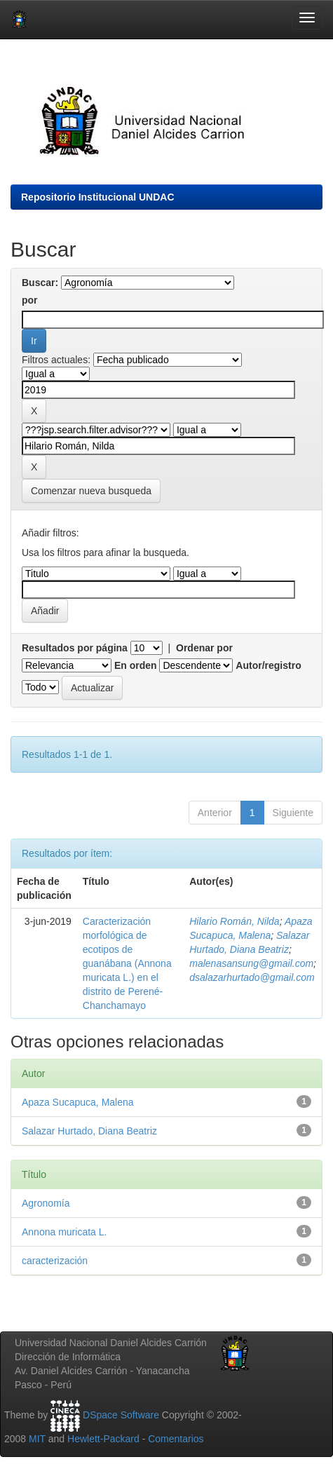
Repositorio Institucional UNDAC (98, 197)
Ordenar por (204, 647)
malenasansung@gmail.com (251, 963)
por (30, 300)
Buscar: (40, 282)
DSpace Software (121, 1415)
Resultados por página (75, 647)
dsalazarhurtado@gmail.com (251, 977)
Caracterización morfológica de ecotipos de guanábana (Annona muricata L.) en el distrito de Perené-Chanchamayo (127, 963)
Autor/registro (268, 665)
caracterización (55, 1260)
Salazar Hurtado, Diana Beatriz (89, 1131)
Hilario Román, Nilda (234, 921)
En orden (135, 665)
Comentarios (175, 1438)
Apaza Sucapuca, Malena (78, 1102)
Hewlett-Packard (103, 1438)
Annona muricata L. (64, 1232)
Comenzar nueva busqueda (91, 490)
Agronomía (45, 1203)
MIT (37, 1438)
